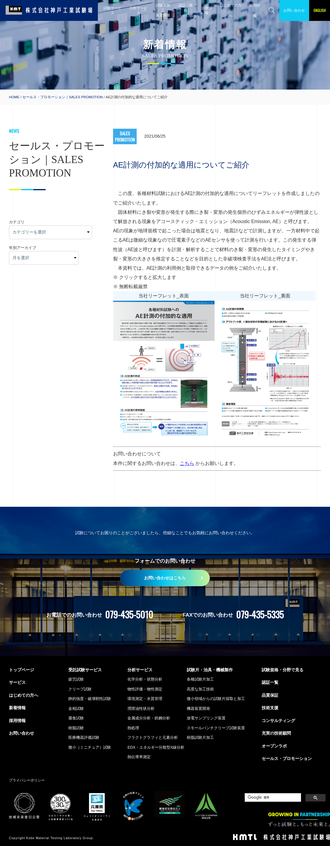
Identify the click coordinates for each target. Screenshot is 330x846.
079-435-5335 (260, 614)
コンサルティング (278, 720)
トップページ (21, 669)
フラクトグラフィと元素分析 (152, 737)
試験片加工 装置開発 (163, 10)
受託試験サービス (85, 669)
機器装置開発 (198, 708)
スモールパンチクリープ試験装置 (216, 728)
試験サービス (112, 10)
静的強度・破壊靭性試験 (89, 698)
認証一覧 (270, 682)
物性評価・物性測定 (144, 689)
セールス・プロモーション (287, 758)
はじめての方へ (231, 10)
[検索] (272, 797)
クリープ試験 (80, 689)
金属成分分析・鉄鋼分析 (148, 718)
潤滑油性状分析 (141, 708)
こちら (187, 463)
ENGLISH (320, 10)
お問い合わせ (294, 10)
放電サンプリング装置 (206, 718)
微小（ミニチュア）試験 (89, 747)
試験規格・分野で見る (282, 669)
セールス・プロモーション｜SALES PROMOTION (62, 97)
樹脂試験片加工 (200, 737)
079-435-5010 (129, 614)
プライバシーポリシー (27, 780)
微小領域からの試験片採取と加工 (216, 698)
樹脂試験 (76, 728)
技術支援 (270, 707)
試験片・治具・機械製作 (210, 669)
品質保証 (270, 695)
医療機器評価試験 (83, 737)
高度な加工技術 (200, 689)
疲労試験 (76, 679)
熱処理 (133, 728)
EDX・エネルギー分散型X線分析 (155, 747)
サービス (17, 682)
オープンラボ (274, 746)
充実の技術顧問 (276, 733)
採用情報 (254, 10)
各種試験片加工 (200, 679)
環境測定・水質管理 (144, 698)
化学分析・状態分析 (144, 679)
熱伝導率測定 (139, 757)
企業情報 (206, 10)
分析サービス (138, 10)
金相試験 (76, 708)
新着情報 (17, 707)
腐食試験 (76, 718)
